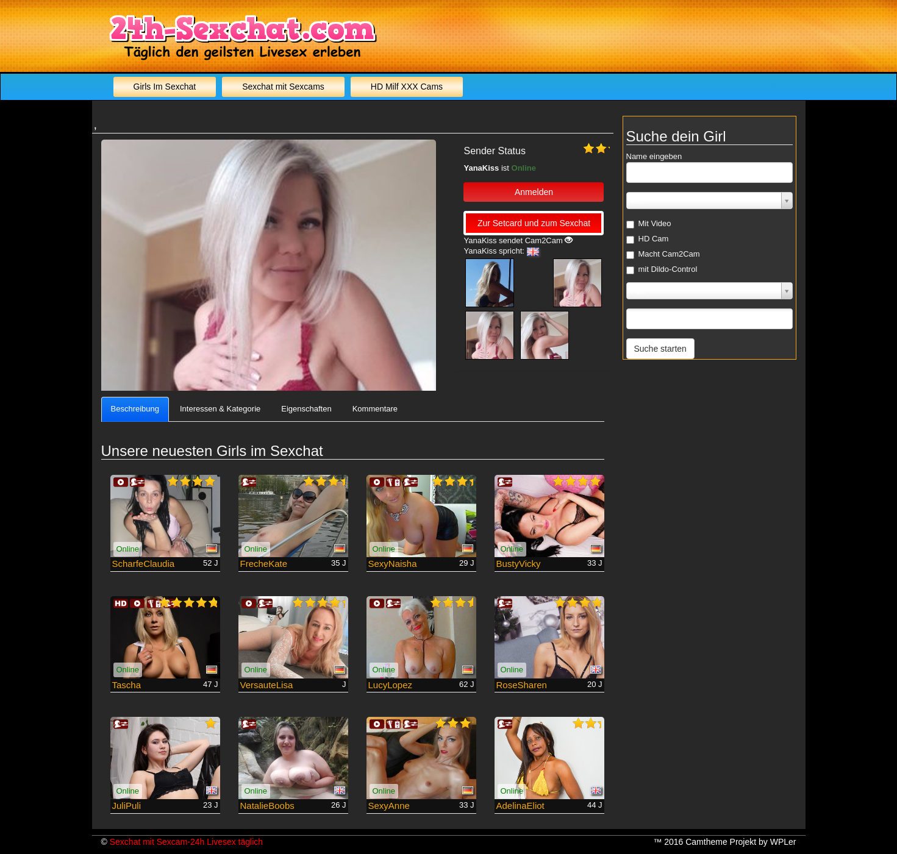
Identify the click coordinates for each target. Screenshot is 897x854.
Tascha (126, 685)
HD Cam (647, 239)
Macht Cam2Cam (663, 254)
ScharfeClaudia (143, 563)
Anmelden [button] (534, 192)
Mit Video (648, 224)
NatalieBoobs (267, 805)
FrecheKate (264, 563)
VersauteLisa (266, 685)
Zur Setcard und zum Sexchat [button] (533, 223)
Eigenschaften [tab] (306, 408)
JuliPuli (126, 805)
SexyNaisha (392, 563)
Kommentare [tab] (375, 408)
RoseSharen (521, 685)
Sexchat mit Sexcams (283, 86)
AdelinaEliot (520, 805)
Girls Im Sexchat (165, 86)
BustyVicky (518, 563)
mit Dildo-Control (662, 269)
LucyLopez (390, 685)
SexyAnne (389, 805)
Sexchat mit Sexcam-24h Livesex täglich (186, 842)
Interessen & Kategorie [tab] (220, 408)
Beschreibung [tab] (135, 408)
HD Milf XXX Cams (407, 86)
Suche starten (660, 349)
